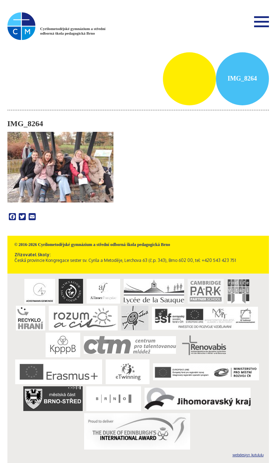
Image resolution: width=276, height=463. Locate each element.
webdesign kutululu (248, 455)
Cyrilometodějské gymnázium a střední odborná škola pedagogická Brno (73, 31)
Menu (261, 21)
